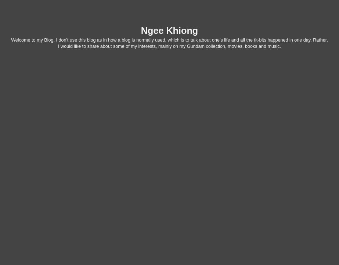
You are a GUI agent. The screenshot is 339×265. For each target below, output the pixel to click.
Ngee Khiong (169, 30)
